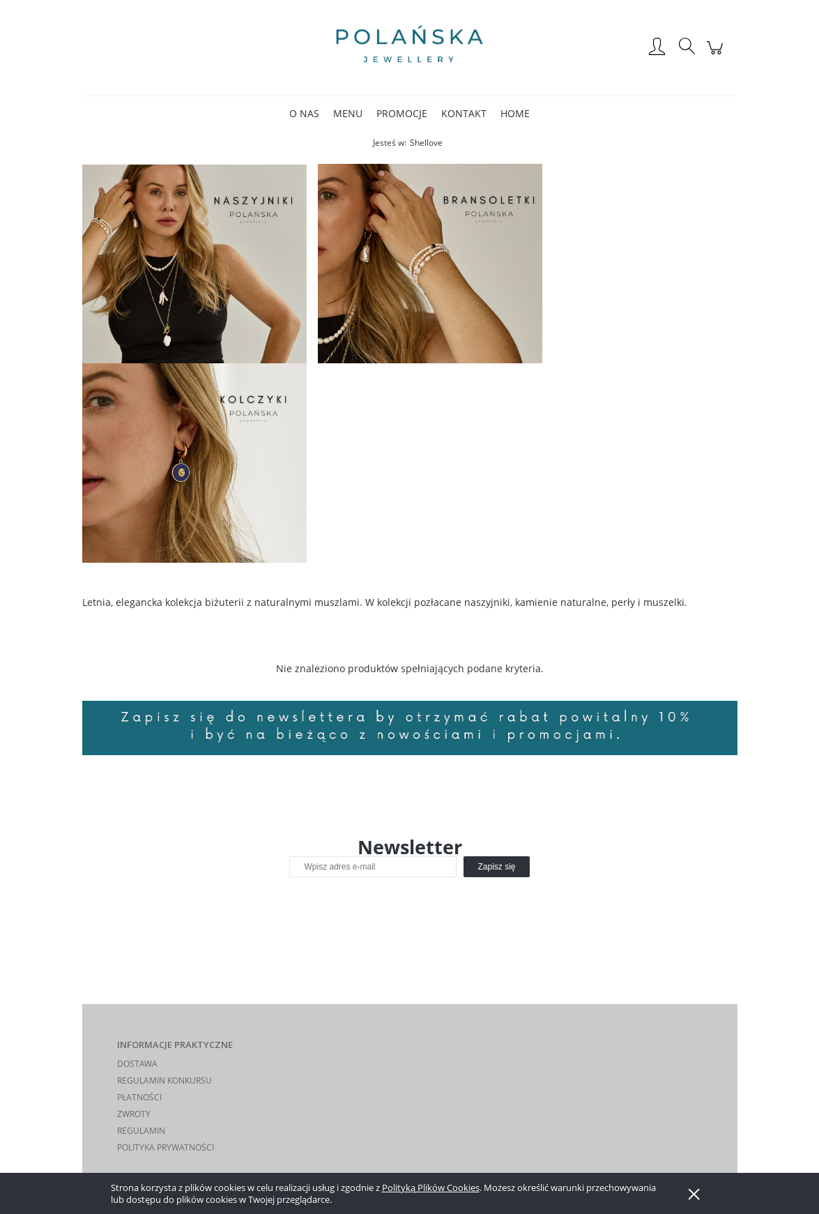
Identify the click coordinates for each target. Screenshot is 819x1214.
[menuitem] (304, 113)
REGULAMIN (141, 1131)
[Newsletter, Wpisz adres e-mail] (373, 866)
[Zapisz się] (496, 866)
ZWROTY (134, 1114)
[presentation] (387, 907)
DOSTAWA (137, 1064)
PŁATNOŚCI (139, 1097)
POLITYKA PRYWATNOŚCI (165, 1147)
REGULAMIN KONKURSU (164, 1080)
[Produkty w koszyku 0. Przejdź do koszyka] (717, 54)
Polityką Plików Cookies (431, 1187)
